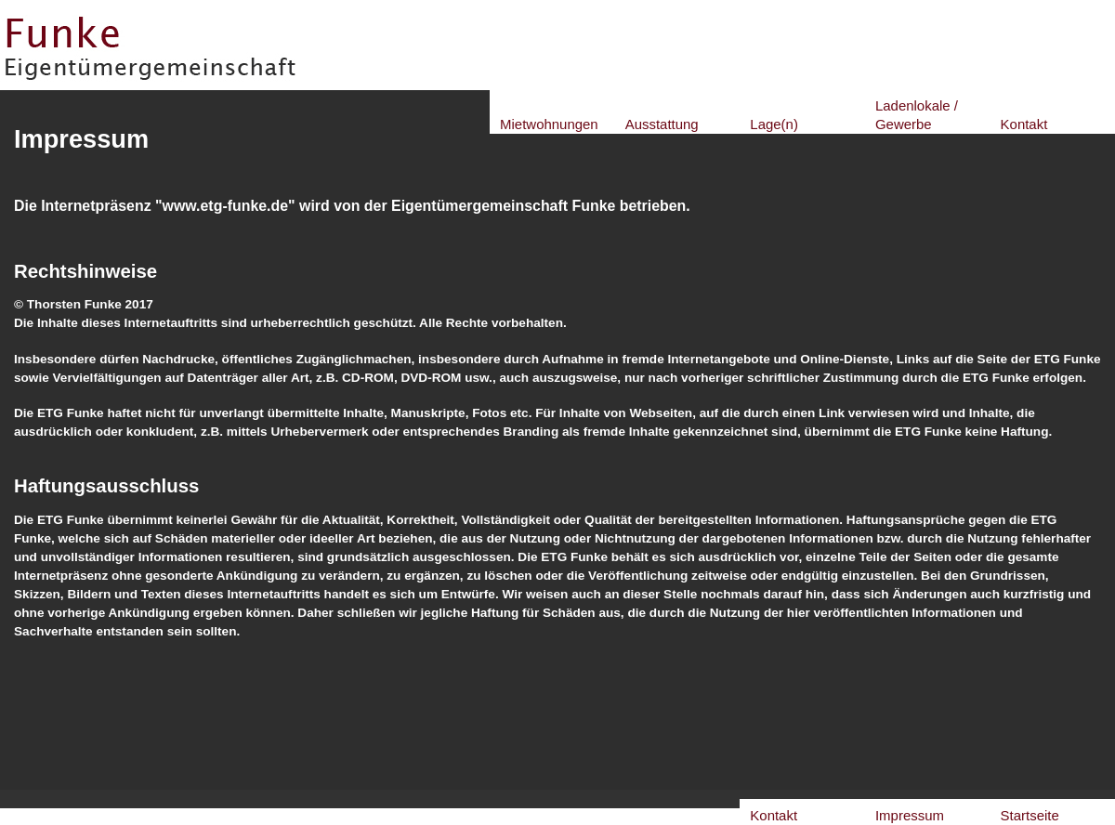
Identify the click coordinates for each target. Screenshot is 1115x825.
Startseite (1030, 815)
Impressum (909, 815)
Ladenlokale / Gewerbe (916, 115)
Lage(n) (774, 124)
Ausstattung (662, 124)
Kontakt (1024, 124)
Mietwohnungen (549, 124)
